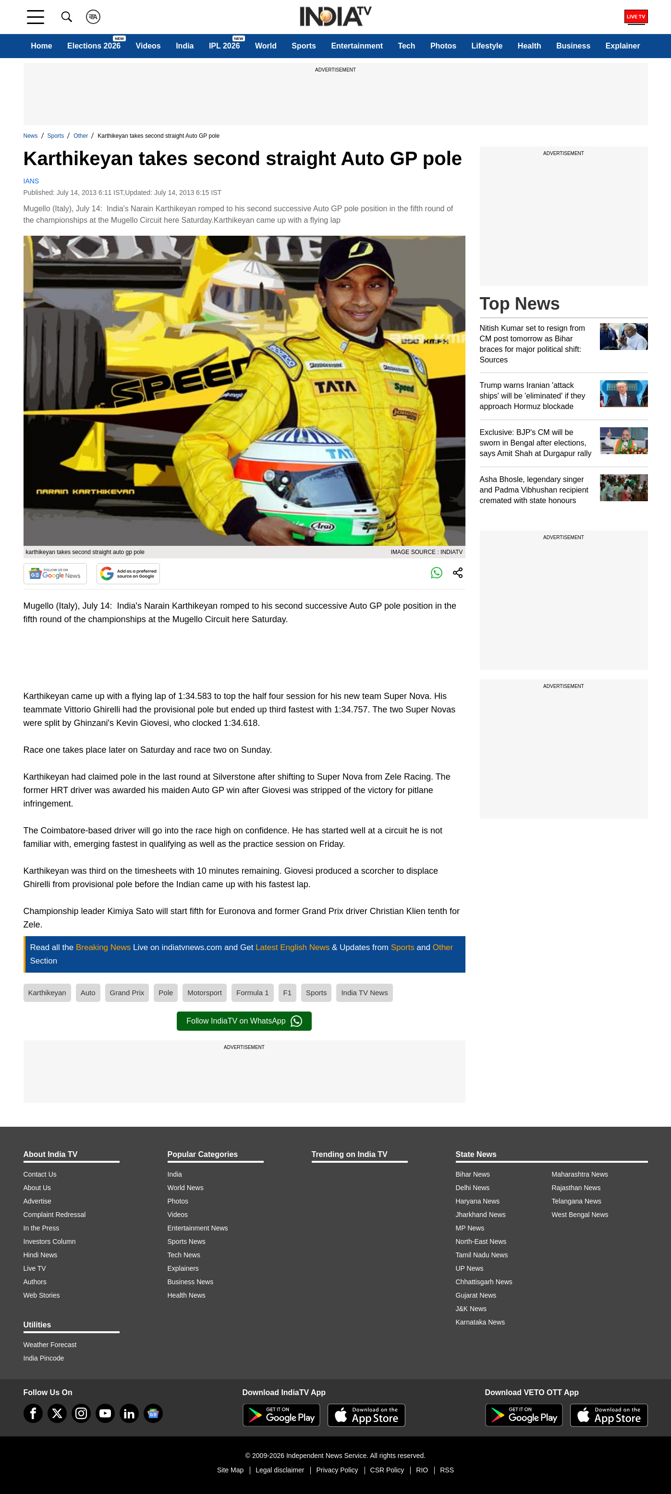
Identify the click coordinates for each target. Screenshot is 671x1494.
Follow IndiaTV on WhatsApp (244, 1021)
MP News (470, 1228)
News (31, 136)
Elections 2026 (94, 46)
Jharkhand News (481, 1214)
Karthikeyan (47, 992)
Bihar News (473, 1174)
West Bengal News (580, 1214)
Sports (304, 46)
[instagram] (81, 1413)
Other (80, 136)
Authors (35, 1282)
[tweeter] (57, 1413)
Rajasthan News (576, 1188)
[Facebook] (33, 1413)
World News (186, 1188)
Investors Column (50, 1241)
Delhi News (473, 1188)
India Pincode (44, 1358)
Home (41, 46)
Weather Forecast (50, 1345)
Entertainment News (198, 1228)
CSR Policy (387, 1470)
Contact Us (40, 1174)
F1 (287, 992)
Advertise (37, 1201)
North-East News (481, 1241)
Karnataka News (480, 1322)
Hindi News (41, 1255)
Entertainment (357, 46)
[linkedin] (129, 1413)
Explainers (183, 1268)
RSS (447, 1470)
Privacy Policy (337, 1470)
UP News (470, 1268)
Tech (406, 46)
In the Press (42, 1228)
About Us (37, 1188)
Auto (88, 992)
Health (529, 46)
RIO (422, 1470)
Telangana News (577, 1201)
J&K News (471, 1309)
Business (573, 46)
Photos (443, 46)
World (266, 46)
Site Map (230, 1470)
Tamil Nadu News (482, 1255)
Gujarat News (476, 1295)
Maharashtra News (580, 1174)
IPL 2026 (224, 46)
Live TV (35, 1268)
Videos (148, 46)
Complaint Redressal (55, 1214)
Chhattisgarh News (484, 1282)
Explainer (623, 46)
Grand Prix (127, 992)
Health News (187, 1295)
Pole (166, 992)
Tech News (184, 1255)
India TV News (364, 992)
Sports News (187, 1241)
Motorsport (204, 992)
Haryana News (478, 1201)
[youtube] (105, 1413)
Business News (191, 1282)
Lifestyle (487, 46)
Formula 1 (252, 992)
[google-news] (153, 1413)
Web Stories (42, 1295)
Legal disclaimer (280, 1470)
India (185, 46)
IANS (31, 181)
